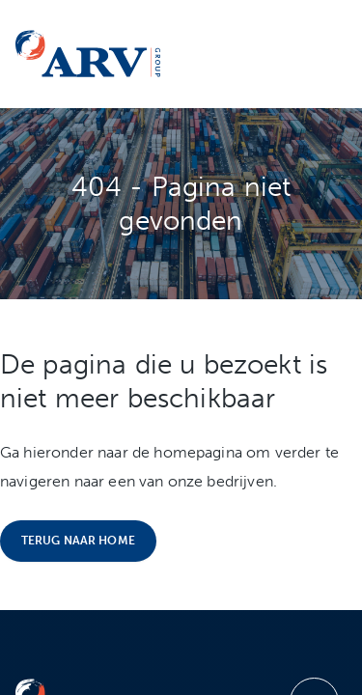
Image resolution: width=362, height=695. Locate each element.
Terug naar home (78, 540)
